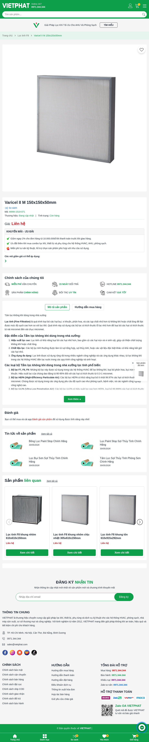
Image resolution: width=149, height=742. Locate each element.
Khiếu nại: (113, 680)
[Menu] (144, 5)
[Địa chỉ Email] (75, 597)
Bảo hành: (113, 675)
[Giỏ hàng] (137, 6)
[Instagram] (12, 652)
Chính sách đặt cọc (12, 684)
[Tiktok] (34, 652)
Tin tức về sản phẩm (20, 433)
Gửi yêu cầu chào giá (62, 699)
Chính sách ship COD (13, 689)
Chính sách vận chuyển (14, 674)
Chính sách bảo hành (13, 703)
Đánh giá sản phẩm (42, 419)
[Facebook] (5, 652)
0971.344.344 (14, 638)
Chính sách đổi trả (11, 698)
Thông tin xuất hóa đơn (63, 689)
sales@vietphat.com (17, 644)
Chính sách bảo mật (12, 670)
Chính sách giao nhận (13, 694)
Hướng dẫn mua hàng (62, 670)
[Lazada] (27, 652)
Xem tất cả (46, 434)
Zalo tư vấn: (114, 685)
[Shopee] (19, 652)
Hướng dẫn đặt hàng (61, 680)
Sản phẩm (23, 480)
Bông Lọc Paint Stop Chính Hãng (48, 441)
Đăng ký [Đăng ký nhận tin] (124, 597)
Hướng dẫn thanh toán (62, 675)
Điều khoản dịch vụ (61, 685)
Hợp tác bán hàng (60, 694)
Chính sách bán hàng (13, 679)
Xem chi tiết (27, 552)
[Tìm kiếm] (143, 14)
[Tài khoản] (130, 6)
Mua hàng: (113, 670)
